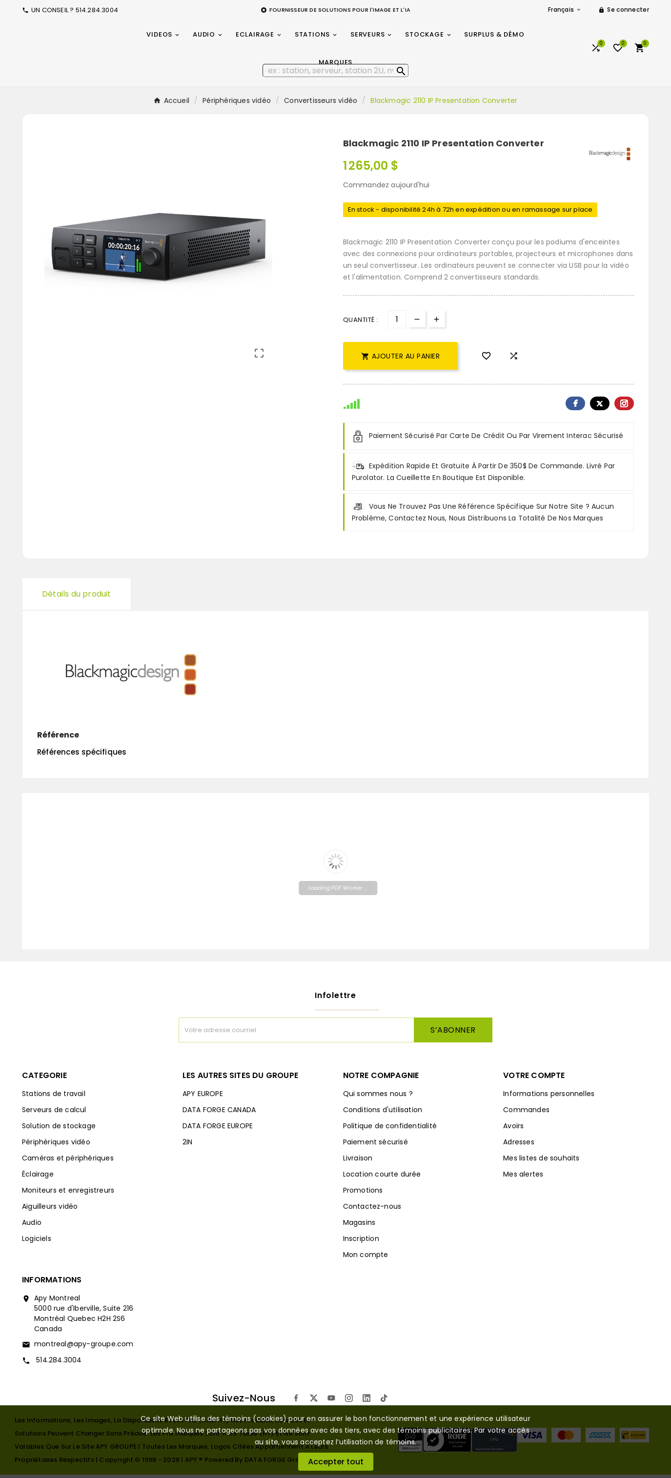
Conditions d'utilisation (383, 1113)
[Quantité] (397, 323)
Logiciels (36, 1242)
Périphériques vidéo (56, 1145)
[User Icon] (623, 10)
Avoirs (513, 1129)
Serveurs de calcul (54, 1113)
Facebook (575, 407)
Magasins (359, 1226)
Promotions (363, 1193)
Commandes (526, 1113)
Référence (58, 738)
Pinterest (624, 407)
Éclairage (38, 1177)
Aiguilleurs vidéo (50, 1210)
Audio (31, 1226)
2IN (188, 1145)
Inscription (361, 1242)
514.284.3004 (58, 1363)
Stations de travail (53, 1097)
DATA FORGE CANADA (219, 1113)
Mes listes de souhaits (541, 1161)
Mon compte (365, 1258)
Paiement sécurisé (375, 1145)
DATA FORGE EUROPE (218, 1129)
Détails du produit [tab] (76, 597)
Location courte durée (382, 1177)
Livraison (358, 1161)
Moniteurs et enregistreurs (68, 1193)
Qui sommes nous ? (378, 1097)
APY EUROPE (203, 1097)
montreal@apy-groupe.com (84, 1347)
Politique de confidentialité (390, 1129)
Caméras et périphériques (68, 1161)
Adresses (518, 1145)
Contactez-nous (372, 1210)
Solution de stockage (59, 1129)
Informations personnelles (548, 1097)
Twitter (600, 407)
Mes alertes (523, 1177)
